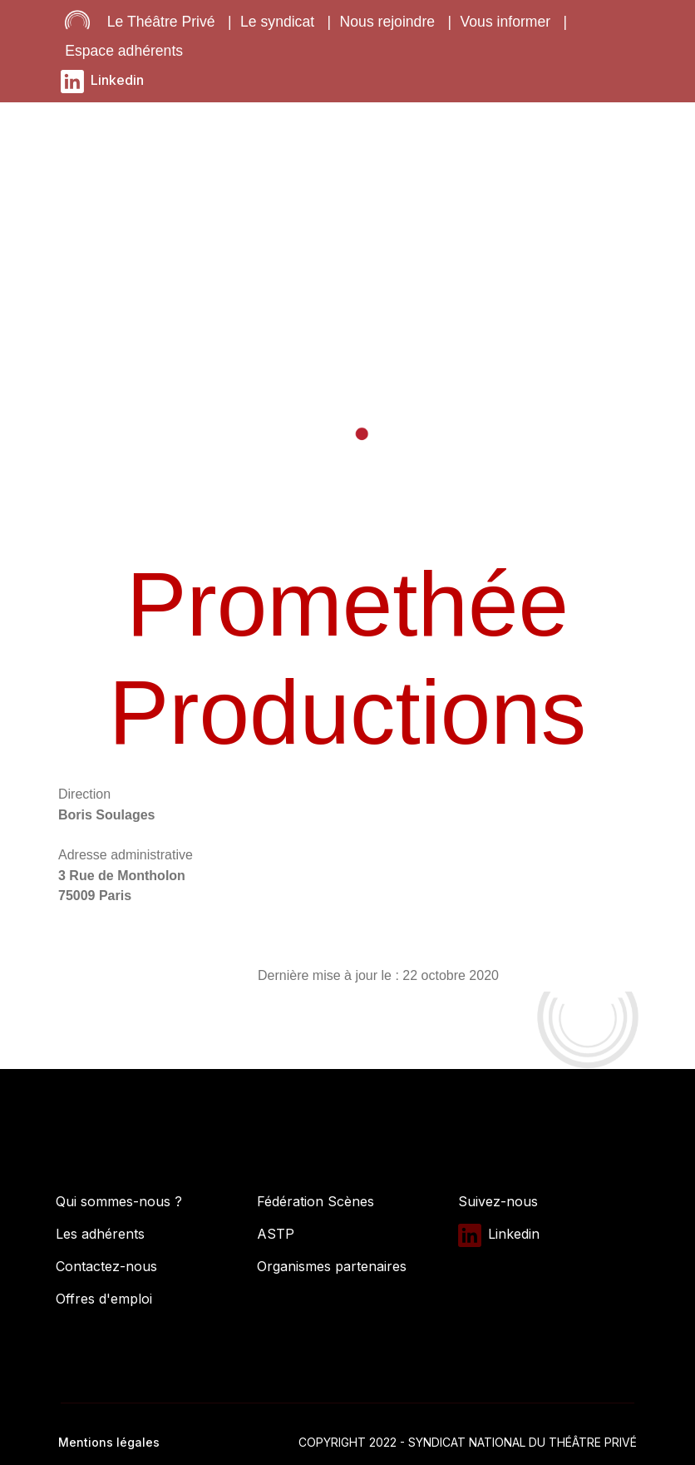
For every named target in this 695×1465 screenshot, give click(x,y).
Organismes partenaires (332, 1266)
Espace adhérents (124, 50)
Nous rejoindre (387, 21)
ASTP (275, 1233)
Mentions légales (109, 1442)
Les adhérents (100, 1233)
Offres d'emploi (104, 1298)
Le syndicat (277, 21)
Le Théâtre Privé (161, 21)
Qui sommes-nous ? (119, 1201)
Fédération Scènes (315, 1201)
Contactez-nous (106, 1266)
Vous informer (506, 21)
